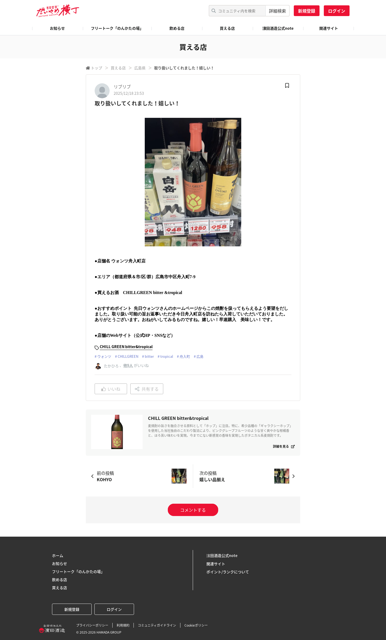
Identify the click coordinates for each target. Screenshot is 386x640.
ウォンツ (104, 356)
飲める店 (176, 28)
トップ (96, 67)
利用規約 (123, 625)
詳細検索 (277, 10)
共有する (147, 389)
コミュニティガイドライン (157, 625)
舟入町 (185, 356)
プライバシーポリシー (92, 625)
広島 (199, 356)
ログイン (336, 10)
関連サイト (328, 28)
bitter (149, 356)
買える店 (227, 28)
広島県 (140, 67)
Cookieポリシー (196, 625)
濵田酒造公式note (278, 28)
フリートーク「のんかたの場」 (117, 28)
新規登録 (306, 10)
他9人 (128, 365)
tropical (166, 356)
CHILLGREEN (128, 356)
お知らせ (57, 28)
